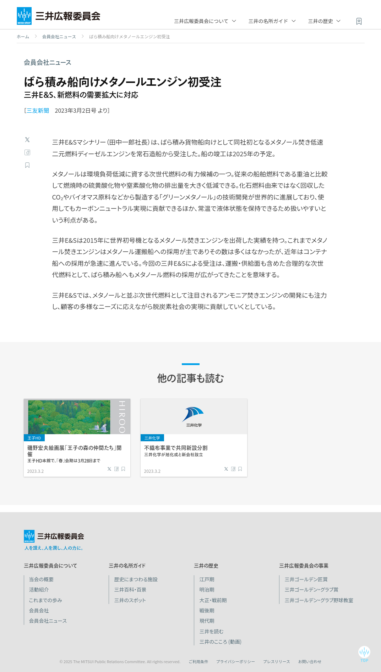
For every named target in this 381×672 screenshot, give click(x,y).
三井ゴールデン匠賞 (306, 579)
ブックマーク (27, 165)
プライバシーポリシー (235, 661)
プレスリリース (276, 661)
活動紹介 (39, 589)
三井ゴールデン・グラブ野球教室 (318, 600)
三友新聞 (38, 110)
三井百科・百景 (130, 589)
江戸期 (206, 579)
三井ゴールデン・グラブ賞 (311, 589)
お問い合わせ (310, 661)
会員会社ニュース (59, 36)
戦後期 (206, 610)
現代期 (206, 620)
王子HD (34, 438)
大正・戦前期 (213, 600)
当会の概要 (41, 579)
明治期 (206, 589)
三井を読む (211, 631)
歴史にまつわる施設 (135, 579)
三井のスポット (130, 600)
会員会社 (39, 610)
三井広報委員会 (58, 17)
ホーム (23, 36)
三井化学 (152, 438)
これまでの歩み (45, 600)
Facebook (27, 152)
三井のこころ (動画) (220, 641)
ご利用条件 (198, 661)
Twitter (27, 139)
